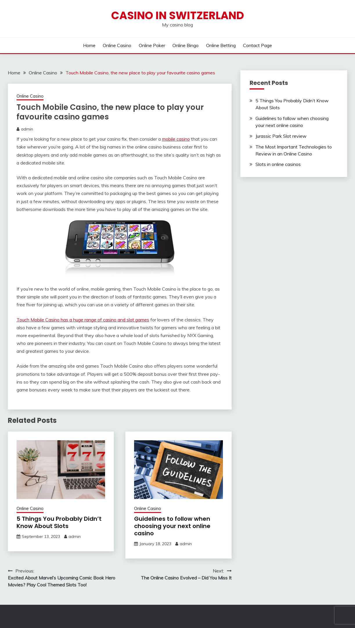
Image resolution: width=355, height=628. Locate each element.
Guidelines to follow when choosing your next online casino (172, 526)
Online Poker (152, 45)
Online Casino (117, 45)
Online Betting (221, 45)
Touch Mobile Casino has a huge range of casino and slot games (83, 320)
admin (27, 129)
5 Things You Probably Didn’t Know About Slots (59, 522)
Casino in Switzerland (177, 15)
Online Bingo (185, 45)
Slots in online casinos (278, 164)
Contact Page (257, 45)
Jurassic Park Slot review (281, 136)
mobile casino (176, 139)
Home (89, 45)
